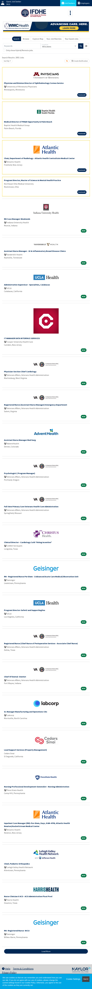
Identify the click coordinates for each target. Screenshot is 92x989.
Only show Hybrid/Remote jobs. (19, 50)
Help (6, 968)
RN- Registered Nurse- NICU (17, 930)
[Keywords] (22, 46)
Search (16, 39)
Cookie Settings (73, 979)
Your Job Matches (54, 39)
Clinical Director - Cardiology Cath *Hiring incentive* (28, 542)
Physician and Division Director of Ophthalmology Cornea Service (34, 83)
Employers (83, 3)
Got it (85, 979)
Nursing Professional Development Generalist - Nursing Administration (36, 786)
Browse (26, 39)
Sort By (6, 61)
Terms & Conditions (23, 968)
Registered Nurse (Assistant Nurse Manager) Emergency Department (35, 404)
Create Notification (80, 61)
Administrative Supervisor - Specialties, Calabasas (27, 284)
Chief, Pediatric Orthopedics (17, 863)
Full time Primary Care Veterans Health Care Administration (31, 506)
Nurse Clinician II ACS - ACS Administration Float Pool (28, 896)
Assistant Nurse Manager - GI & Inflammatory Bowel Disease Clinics (35, 251)
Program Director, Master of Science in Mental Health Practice (32, 180)
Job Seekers (68, 3)
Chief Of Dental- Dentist (15, 676)
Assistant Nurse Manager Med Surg (20, 440)
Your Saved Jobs (71, 39)
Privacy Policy (9, 972)
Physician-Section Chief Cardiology (20, 371)
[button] (86, 46)
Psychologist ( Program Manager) (19, 473)
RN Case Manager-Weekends (17, 219)
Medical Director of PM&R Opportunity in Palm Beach (28, 121)
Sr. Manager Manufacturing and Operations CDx (25, 711)
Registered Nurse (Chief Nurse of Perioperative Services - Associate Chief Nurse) (41, 643)
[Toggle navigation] (70, 13)
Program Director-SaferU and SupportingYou (24, 610)
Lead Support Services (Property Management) (25, 750)
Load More (46, 951)
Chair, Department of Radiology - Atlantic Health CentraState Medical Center (39, 158)
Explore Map (38, 39)
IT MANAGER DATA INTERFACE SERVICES (22, 338)
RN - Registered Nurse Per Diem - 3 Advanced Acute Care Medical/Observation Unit (41, 576)
